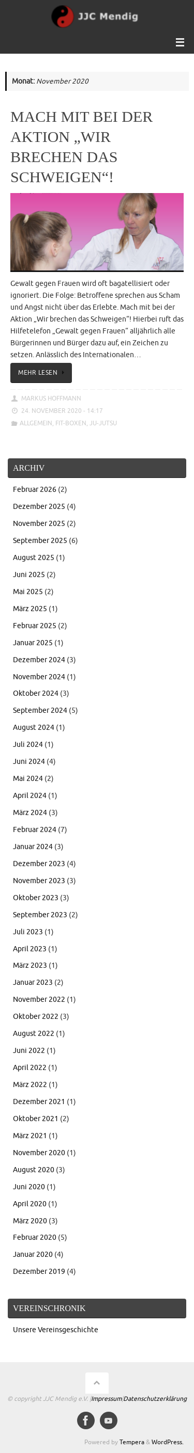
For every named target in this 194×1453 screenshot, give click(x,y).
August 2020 (33, 1169)
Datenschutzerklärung (155, 1399)
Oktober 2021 (35, 1118)
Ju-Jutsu (103, 423)
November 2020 (39, 1152)
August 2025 (33, 557)
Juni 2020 (29, 1187)
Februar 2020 (34, 1237)
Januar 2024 (33, 846)
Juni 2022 (29, 1050)
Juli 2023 (28, 932)
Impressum (106, 1399)
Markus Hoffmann (51, 398)
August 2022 (33, 1033)
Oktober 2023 (35, 897)
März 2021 (30, 1135)
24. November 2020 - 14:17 (62, 411)
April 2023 (30, 949)
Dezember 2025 (39, 506)
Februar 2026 (34, 489)
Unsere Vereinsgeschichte (55, 1330)
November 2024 (39, 677)
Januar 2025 (33, 642)
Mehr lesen (43, 373)
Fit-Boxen (70, 423)
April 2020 (30, 1204)
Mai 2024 (28, 778)
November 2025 (39, 523)
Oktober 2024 (35, 693)
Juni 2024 (29, 761)
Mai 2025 (28, 591)
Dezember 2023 (39, 863)
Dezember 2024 (39, 660)
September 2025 (40, 540)
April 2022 (30, 1067)
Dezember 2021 (39, 1101)
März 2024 (30, 812)
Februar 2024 (34, 829)
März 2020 (30, 1221)
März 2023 (30, 965)
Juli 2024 (28, 744)
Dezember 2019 (39, 1271)
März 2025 (30, 608)
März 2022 (30, 1084)
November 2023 (39, 880)
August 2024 (33, 727)
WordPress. (168, 1442)
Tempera (132, 1442)
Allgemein (36, 423)
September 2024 (40, 710)
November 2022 (39, 999)
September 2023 (40, 915)
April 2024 (30, 795)
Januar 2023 (33, 982)
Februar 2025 (34, 625)
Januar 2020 (33, 1254)
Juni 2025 (29, 574)
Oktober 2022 (35, 1016)
